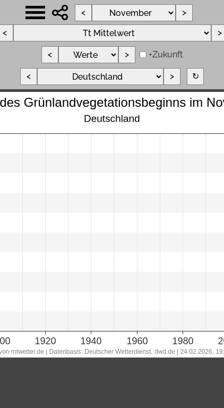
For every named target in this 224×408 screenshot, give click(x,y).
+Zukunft (166, 54)
